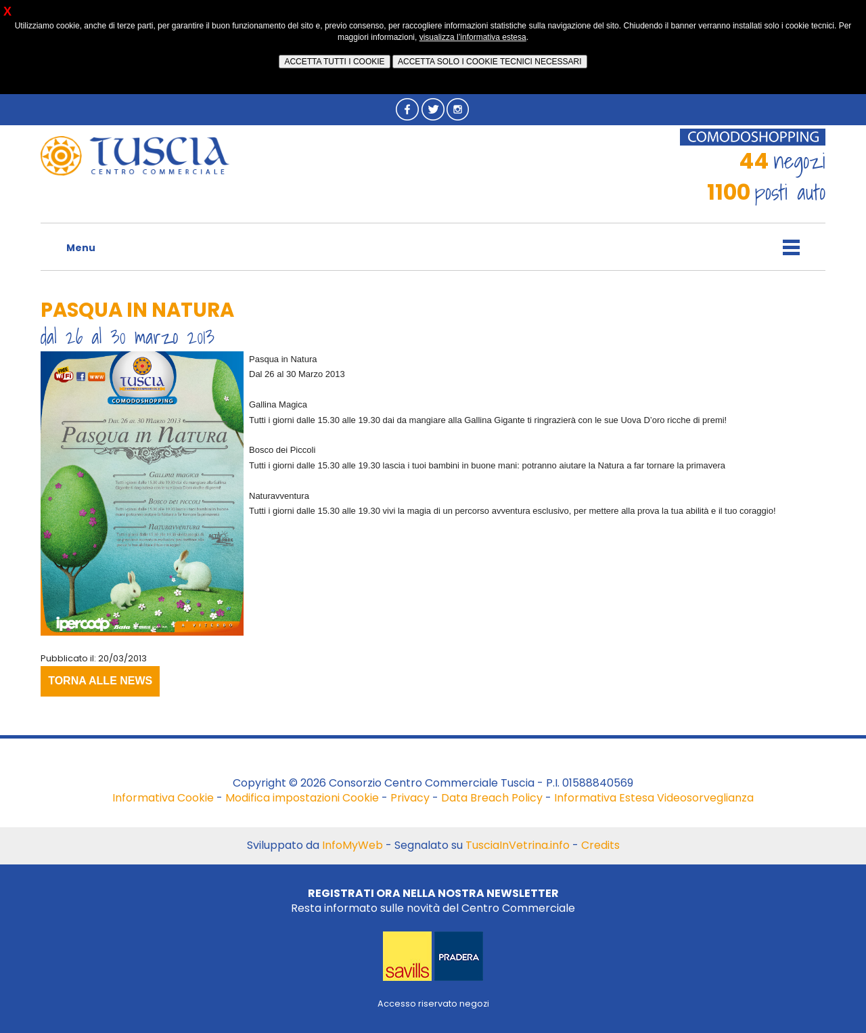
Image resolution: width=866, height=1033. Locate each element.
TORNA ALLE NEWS (100, 680)
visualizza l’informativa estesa (472, 37)
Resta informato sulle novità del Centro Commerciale (433, 900)
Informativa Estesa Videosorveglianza (654, 798)
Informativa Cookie (163, 798)
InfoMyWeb (352, 845)
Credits (600, 845)
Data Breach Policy (492, 798)
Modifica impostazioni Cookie (302, 798)
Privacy (410, 798)
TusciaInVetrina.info (517, 845)
